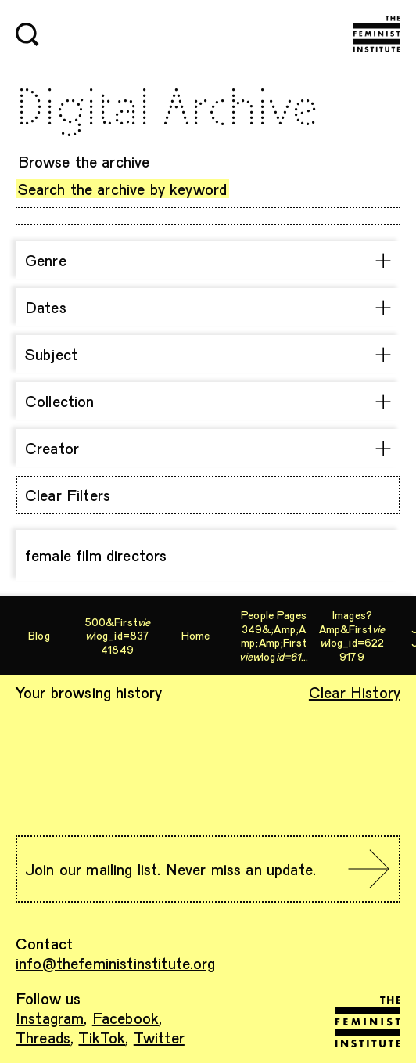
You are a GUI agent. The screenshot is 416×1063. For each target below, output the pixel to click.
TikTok (101, 1037)
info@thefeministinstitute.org (116, 962)
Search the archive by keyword (123, 188)
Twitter (159, 1037)
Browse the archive (84, 161)
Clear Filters (67, 494)
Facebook (125, 1017)
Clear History (354, 692)
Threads (43, 1037)
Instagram (50, 1017)
